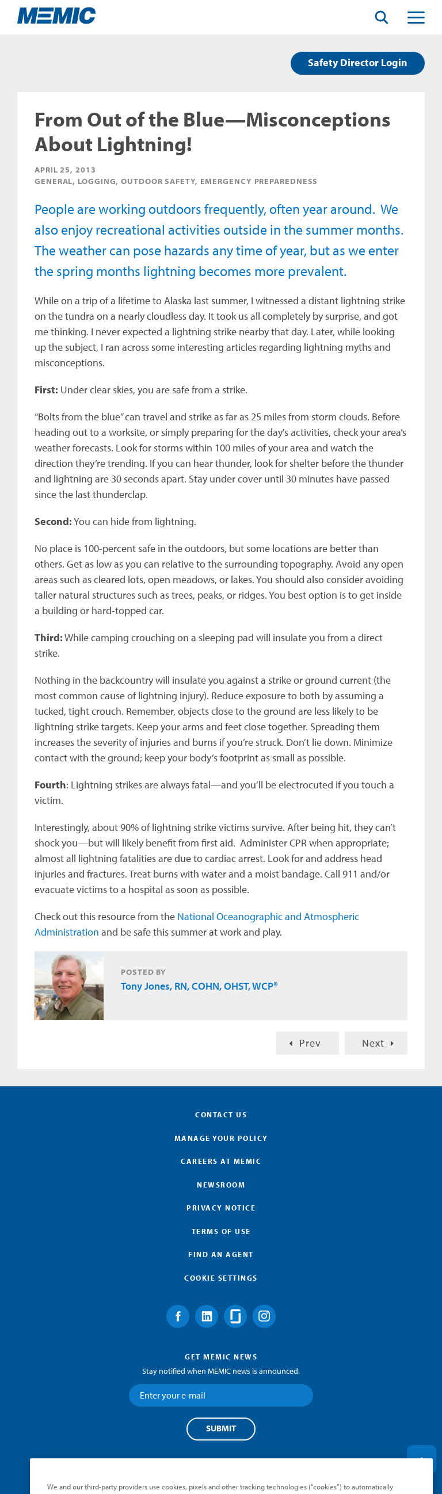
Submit (221, 1428)
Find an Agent (221, 1254)
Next (373, 1042)
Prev (310, 1042)
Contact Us (221, 1114)
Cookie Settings (221, 1277)
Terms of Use (221, 1231)
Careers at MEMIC (221, 1161)
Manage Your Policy (221, 1138)
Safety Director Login (357, 62)
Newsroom (221, 1184)
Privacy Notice (221, 1207)
